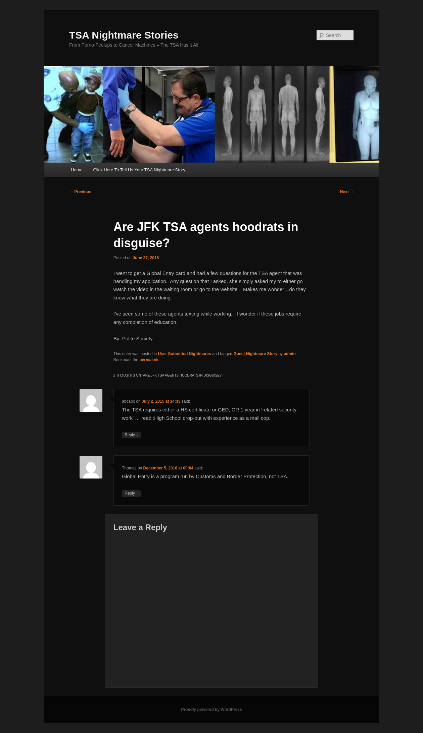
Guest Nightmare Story (255, 353)
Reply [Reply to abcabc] (131, 435)
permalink (148, 359)
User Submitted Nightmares (184, 353)
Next (347, 191)
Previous (80, 191)
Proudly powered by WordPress (211, 709)
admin (289, 353)
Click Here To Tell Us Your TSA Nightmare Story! (139, 169)
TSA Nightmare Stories (124, 35)
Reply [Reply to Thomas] (131, 493)
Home (77, 169)
